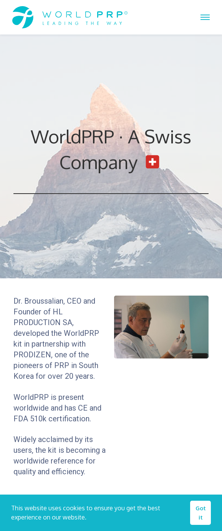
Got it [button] (200, 513)
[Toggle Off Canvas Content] (205, 17)
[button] (89, 518)
